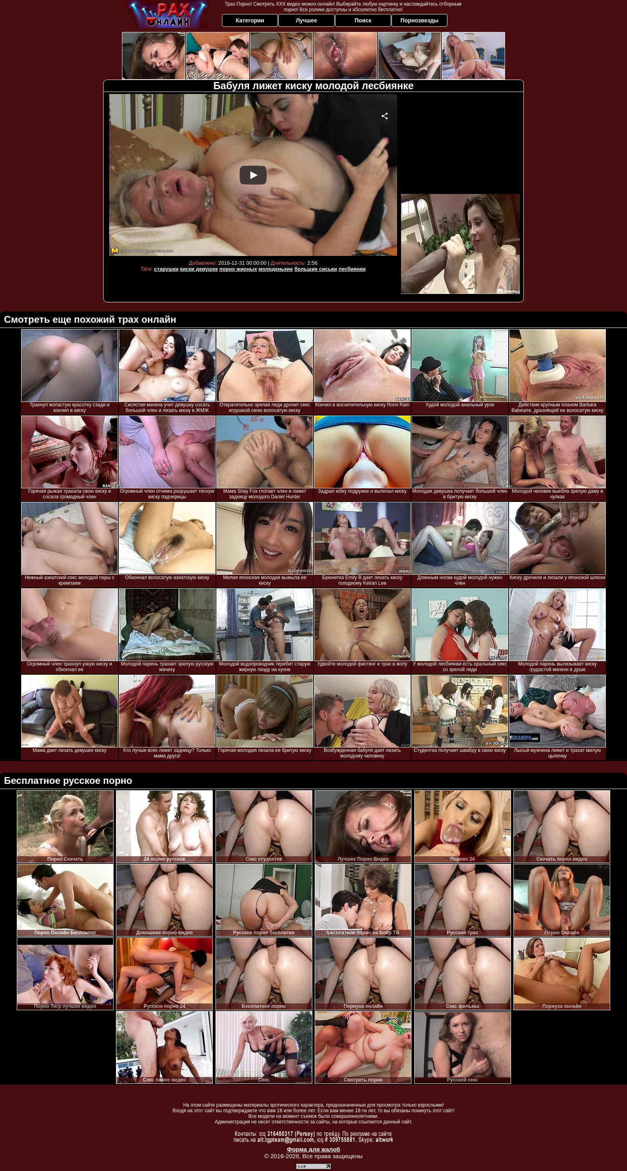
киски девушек (199, 269)
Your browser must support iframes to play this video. (253, 175)
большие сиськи (315, 269)
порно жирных (238, 269)
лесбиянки (351, 269)
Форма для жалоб (313, 1149)
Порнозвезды (420, 20)
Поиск (363, 20)
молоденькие (276, 269)
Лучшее (306, 20)
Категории (250, 20)
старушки (166, 269)
